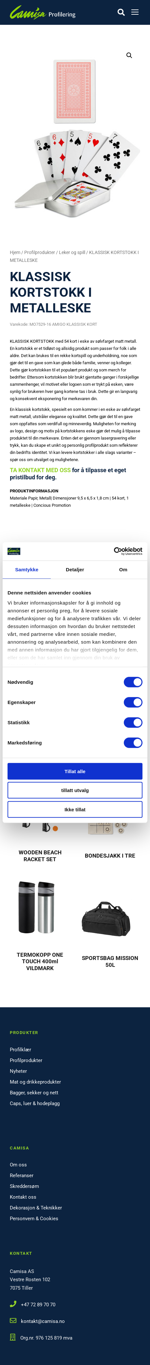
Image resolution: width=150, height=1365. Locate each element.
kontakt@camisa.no (43, 1321)
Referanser (21, 1175)
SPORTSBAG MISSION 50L (110, 961)
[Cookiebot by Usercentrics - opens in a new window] (113, 551)
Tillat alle (75, 771)
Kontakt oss (23, 1197)
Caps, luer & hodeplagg (35, 1103)
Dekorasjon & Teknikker (36, 1208)
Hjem (15, 252)
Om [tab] (123, 569)
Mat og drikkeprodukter (35, 1082)
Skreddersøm (24, 1186)
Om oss (18, 1165)
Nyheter (18, 1071)
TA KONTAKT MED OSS (40, 470)
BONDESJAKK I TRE (110, 855)
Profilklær (20, 1050)
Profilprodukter (39, 252)
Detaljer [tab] (75, 569)
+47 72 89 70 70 (38, 1305)
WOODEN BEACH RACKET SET (40, 855)
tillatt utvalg (75, 790)
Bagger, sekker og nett (34, 1093)
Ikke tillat (75, 809)
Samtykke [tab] (26, 569)
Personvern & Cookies (34, 1219)
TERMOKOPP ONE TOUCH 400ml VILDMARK (40, 961)
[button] (129, 55)
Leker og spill (72, 252)
